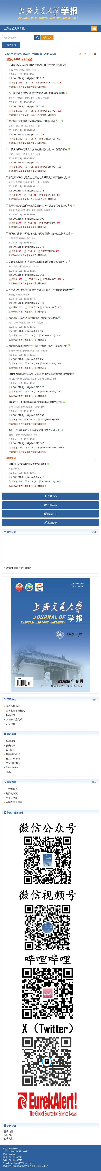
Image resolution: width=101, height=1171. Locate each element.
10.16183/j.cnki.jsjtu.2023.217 (28, 78)
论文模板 (10, 724)
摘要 (14, 83)
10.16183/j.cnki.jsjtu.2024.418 (28, 477)
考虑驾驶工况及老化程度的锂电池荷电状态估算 (33, 318)
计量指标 (42, 87)
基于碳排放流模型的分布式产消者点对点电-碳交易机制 (37, 93)
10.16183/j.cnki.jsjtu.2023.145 (28, 134)
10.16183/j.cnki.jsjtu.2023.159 (28, 415)
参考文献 (22, 87)
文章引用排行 (13, 763)
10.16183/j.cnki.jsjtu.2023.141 (28, 303)
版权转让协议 (13, 706)
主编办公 (50, 522)
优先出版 (10, 745)
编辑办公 (50, 514)
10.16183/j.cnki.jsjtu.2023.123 (28, 387)
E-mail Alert (12, 767)
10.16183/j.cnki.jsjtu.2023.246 (28, 247)
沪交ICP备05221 (10, 1148)
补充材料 (32, 115)
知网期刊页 (12, 793)
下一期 (92, 54)
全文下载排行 (13, 758)
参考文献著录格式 (15, 710)
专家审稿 (50, 505)
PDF (45, 83)
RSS (8, 772)
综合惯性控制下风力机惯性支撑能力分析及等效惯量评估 (38, 261)
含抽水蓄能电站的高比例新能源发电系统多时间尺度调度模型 (40, 374)
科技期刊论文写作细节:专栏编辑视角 (28, 464)
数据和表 (13, 87)
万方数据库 (12, 789)
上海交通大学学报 (14, 28)
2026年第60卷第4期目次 (18, 569)
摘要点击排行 (13, 754)
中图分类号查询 (14, 802)
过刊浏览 (10, 750)
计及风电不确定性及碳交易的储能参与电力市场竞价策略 (38, 149)
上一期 (82, 54)
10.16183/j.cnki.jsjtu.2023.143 (28, 443)
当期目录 (10, 741)
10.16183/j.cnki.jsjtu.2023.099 (28, 219)
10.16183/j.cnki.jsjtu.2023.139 (28, 106)
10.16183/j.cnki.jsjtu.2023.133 (28, 190)
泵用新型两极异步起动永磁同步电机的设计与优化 (34, 430)
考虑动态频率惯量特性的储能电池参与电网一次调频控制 (38, 346)
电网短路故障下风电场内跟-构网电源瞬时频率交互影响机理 (39, 233)
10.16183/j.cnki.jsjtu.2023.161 (28, 275)
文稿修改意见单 (14, 719)
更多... (95, 532)
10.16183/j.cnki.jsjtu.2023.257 (28, 359)
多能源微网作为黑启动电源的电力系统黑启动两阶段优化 (38, 177)
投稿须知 (10, 715)
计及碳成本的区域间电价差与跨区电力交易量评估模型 (37, 65)
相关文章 (32, 87)
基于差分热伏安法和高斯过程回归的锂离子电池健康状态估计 (40, 290)
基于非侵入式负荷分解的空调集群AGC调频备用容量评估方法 (40, 205)
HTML (30, 83)
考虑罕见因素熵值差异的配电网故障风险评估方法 (34, 121)
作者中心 (50, 496)
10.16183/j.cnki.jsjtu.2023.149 (28, 162)
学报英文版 (12, 798)
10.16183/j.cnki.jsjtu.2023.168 (28, 331)
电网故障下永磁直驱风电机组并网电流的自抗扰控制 (35, 402)
